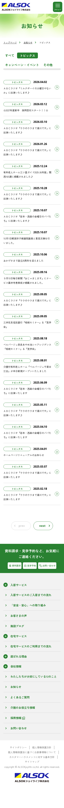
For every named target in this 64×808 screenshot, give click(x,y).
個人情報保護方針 (41, 747)
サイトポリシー (18, 747)
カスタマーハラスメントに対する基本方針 (32, 757)
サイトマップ (32, 761)
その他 (48, 65)
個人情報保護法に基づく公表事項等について (32, 752)
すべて (9, 55)
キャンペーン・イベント (22, 65)
